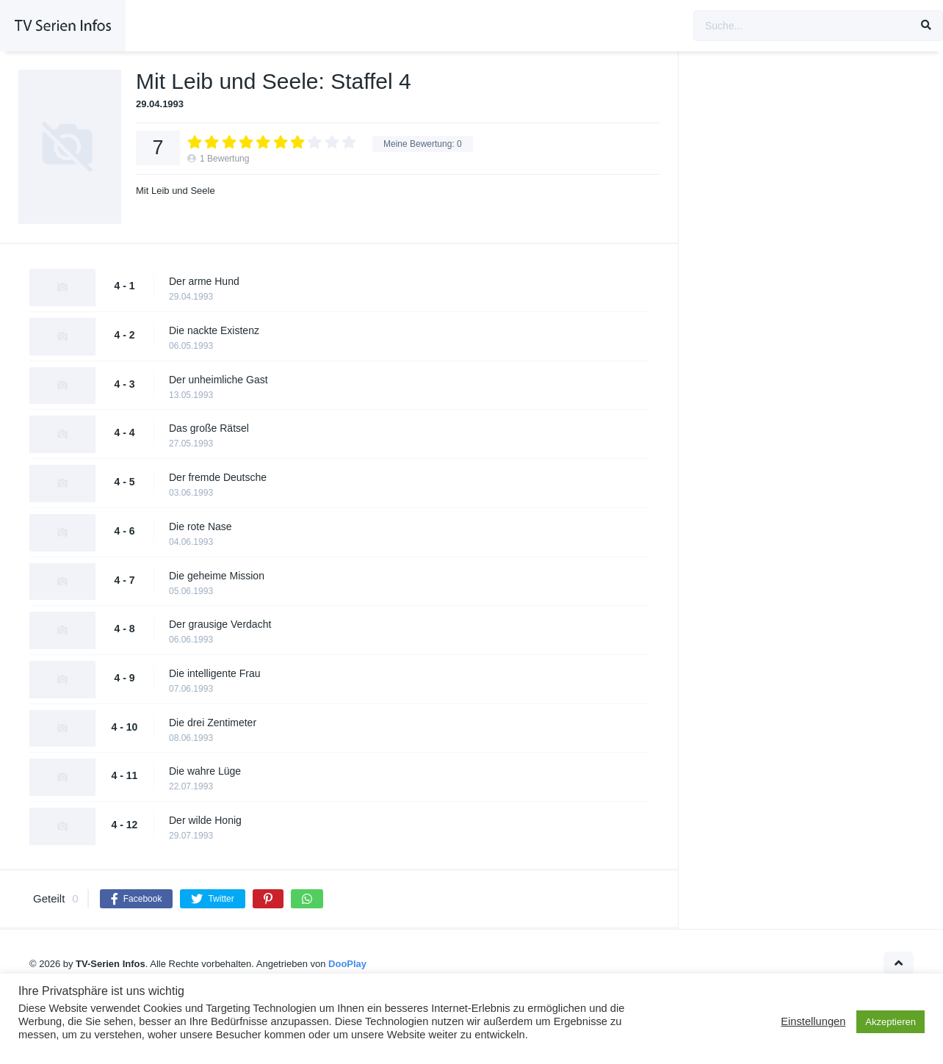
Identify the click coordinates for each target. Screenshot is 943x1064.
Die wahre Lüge (205, 771)
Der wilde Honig (205, 820)
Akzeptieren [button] (890, 1021)
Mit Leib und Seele (175, 190)
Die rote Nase (200, 526)
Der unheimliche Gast (218, 380)
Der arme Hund (204, 281)
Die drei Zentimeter (212, 722)
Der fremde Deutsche (218, 477)
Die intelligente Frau (215, 673)
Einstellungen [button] (813, 1021)
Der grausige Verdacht (220, 624)
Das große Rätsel (209, 428)
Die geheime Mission (216, 576)
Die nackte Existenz (214, 330)
